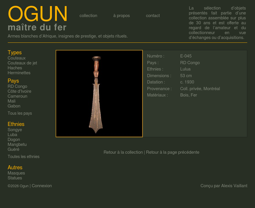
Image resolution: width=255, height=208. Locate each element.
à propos (121, 16)
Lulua (185, 69)
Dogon (14, 140)
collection (88, 16)
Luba (12, 135)
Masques (16, 173)
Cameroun (17, 96)
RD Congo (190, 63)
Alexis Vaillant (234, 186)
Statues (15, 178)
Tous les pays (20, 114)
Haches (15, 68)
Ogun (38, 15)
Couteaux (17, 58)
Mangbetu (17, 144)
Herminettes (19, 73)
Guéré (14, 149)
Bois (184, 95)
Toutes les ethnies (24, 157)
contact (153, 16)
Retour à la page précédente (172, 152)
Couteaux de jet (22, 63)
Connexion (42, 186)
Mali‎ (12, 101)
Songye (15, 130)
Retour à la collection (123, 152)
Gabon (14, 106)
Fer (194, 95)
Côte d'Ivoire (19, 91)
